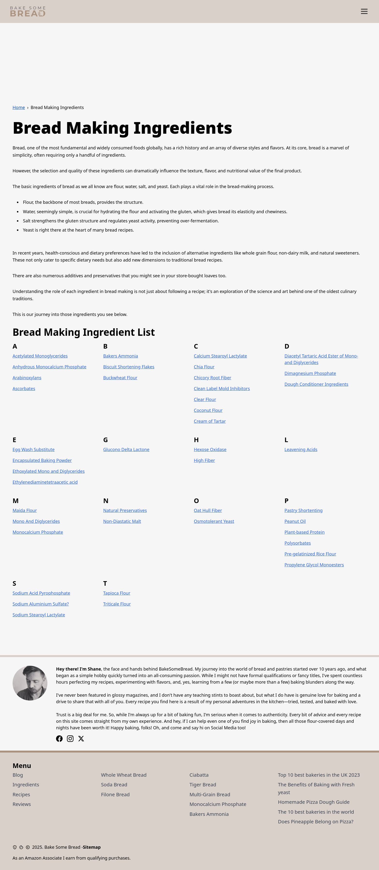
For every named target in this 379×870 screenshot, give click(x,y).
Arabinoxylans (27, 377)
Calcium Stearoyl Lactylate (220, 356)
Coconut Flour (208, 410)
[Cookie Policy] (22, 847)
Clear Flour (205, 399)
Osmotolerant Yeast (214, 521)
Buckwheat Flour (120, 377)
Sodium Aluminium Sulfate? (41, 604)
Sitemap (92, 847)
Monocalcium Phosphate (38, 532)
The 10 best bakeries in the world (316, 811)
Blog (18, 774)
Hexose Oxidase (210, 449)
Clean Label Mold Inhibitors (222, 388)
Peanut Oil (295, 521)
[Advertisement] (189, 59)
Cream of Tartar (210, 421)
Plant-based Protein (304, 532)
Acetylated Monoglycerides (40, 356)
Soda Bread (114, 784)
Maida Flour (25, 510)
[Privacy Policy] (16, 847)
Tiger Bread (203, 784)
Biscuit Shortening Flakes (128, 367)
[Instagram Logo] (59, 738)
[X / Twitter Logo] (81, 738)
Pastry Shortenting (303, 510)
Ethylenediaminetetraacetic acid (45, 482)
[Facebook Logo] (70, 738)
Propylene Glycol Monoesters (314, 565)
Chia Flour (204, 367)
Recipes (21, 794)
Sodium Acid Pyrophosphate (41, 593)
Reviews (22, 804)
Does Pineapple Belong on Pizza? (315, 821)
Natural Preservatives (125, 510)
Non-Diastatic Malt (122, 521)
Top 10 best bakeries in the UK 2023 (319, 774)
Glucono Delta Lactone (126, 449)
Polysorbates (297, 543)
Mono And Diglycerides (36, 521)
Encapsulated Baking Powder (42, 460)
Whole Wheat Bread (124, 774)
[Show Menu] (364, 11)
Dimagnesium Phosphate (310, 373)
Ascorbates (24, 388)
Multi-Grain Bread (210, 794)
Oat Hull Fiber (208, 510)
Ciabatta (199, 774)
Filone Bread (115, 794)
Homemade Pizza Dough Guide (314, 801)
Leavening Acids (300, 449)
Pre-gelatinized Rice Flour (310, 554)
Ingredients (26, 784)
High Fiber (204, 460)
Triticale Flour (117, 604)
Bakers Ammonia (120, 356)
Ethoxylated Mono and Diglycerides (49, 471)
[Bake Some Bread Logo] (27, 11)
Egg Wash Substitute (34, 449)
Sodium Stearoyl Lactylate (39, 615)
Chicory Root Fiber (212, 377)
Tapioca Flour (116, 593)
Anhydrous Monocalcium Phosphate (49, 367)
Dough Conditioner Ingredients (316, 384)
